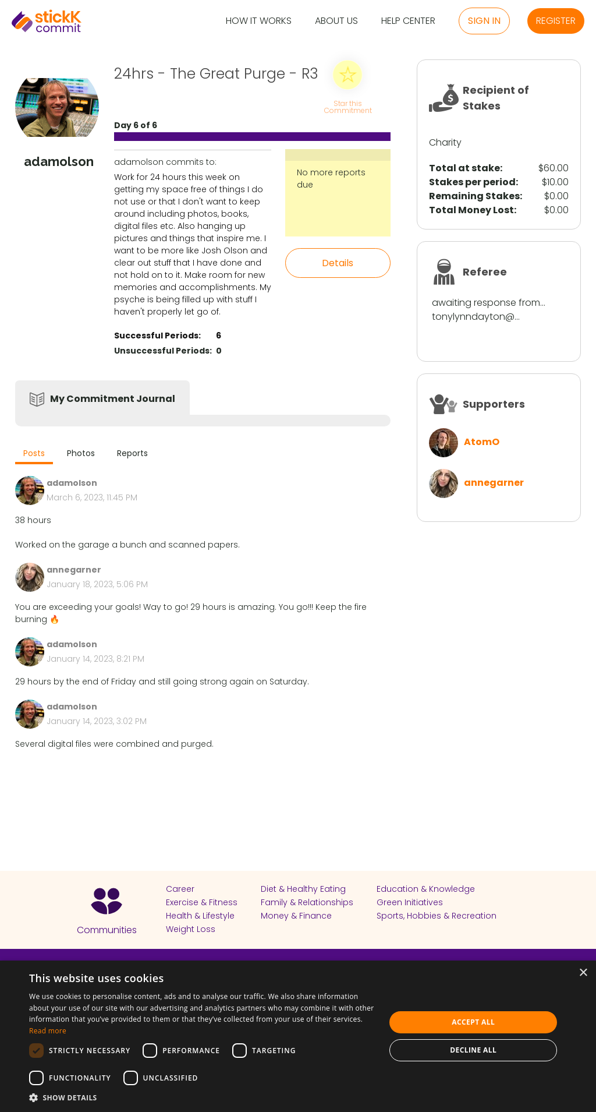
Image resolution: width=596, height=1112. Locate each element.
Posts (34, 453)
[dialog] (298, 1036)
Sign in (484, 20)
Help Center (408, 21)
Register (556, 20)
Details (337, 263)
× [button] (583, 973)
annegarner (494, 482)
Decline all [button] (473, 1050)
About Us (336, 21)
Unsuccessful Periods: (163, 350)
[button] (202, 1097)
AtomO (481, 442)
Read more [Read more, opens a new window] (47, 1031)
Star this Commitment (347, 106)
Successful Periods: (157, 335)
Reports (132, 453)
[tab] (34, 454)
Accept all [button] (473, 1022)
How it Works (259, 21)
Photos (81, 453)
